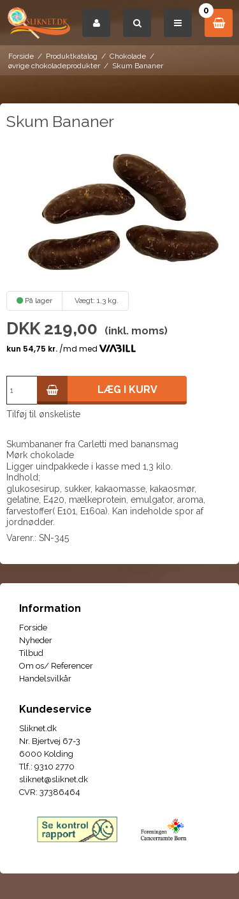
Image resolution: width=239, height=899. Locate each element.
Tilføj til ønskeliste (43, 414)
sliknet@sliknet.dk (53, 779)
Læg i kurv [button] (97, 390)
